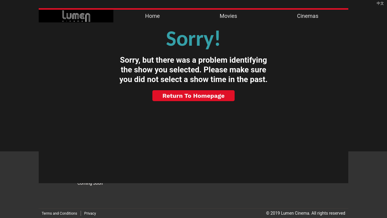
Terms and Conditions (59, 213)
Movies (228, 16)
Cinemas (307, 16)
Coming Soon (90, 183)
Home (152, 16)
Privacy (90, 213)
